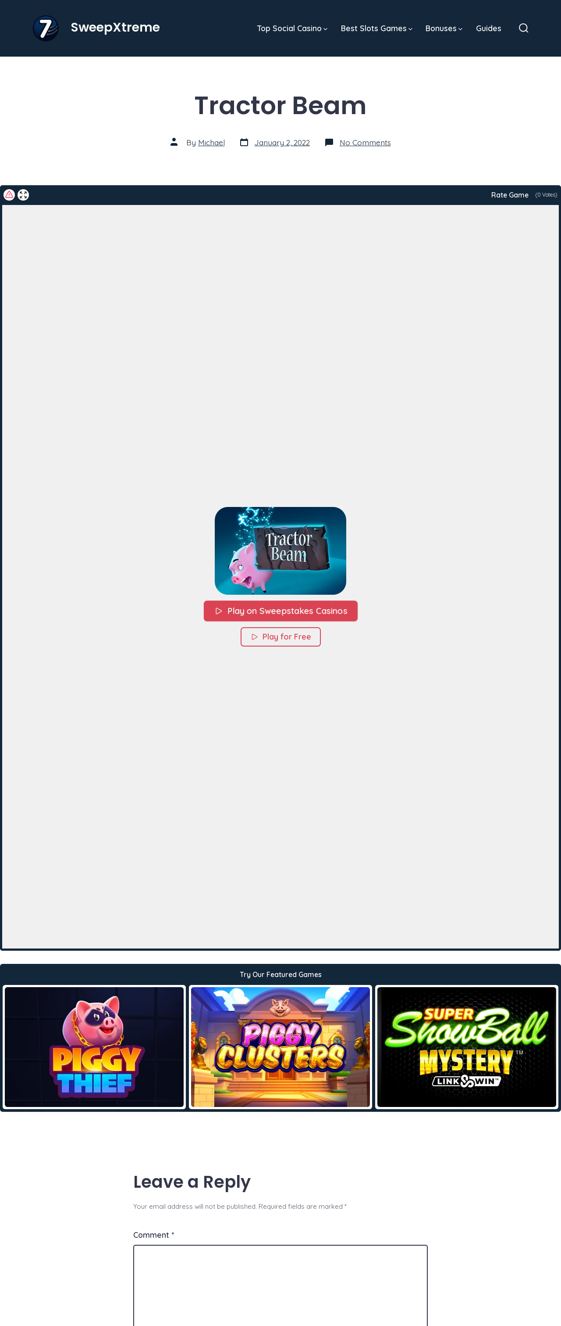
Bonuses (444, 28)
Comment (153, 1235)
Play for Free (280, 637)
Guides (488, 28)
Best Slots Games (376, 28)
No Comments (365, 142)
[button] (280, 551)
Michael (211, 142)
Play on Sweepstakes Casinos (280, 610)
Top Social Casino (292, 28)
